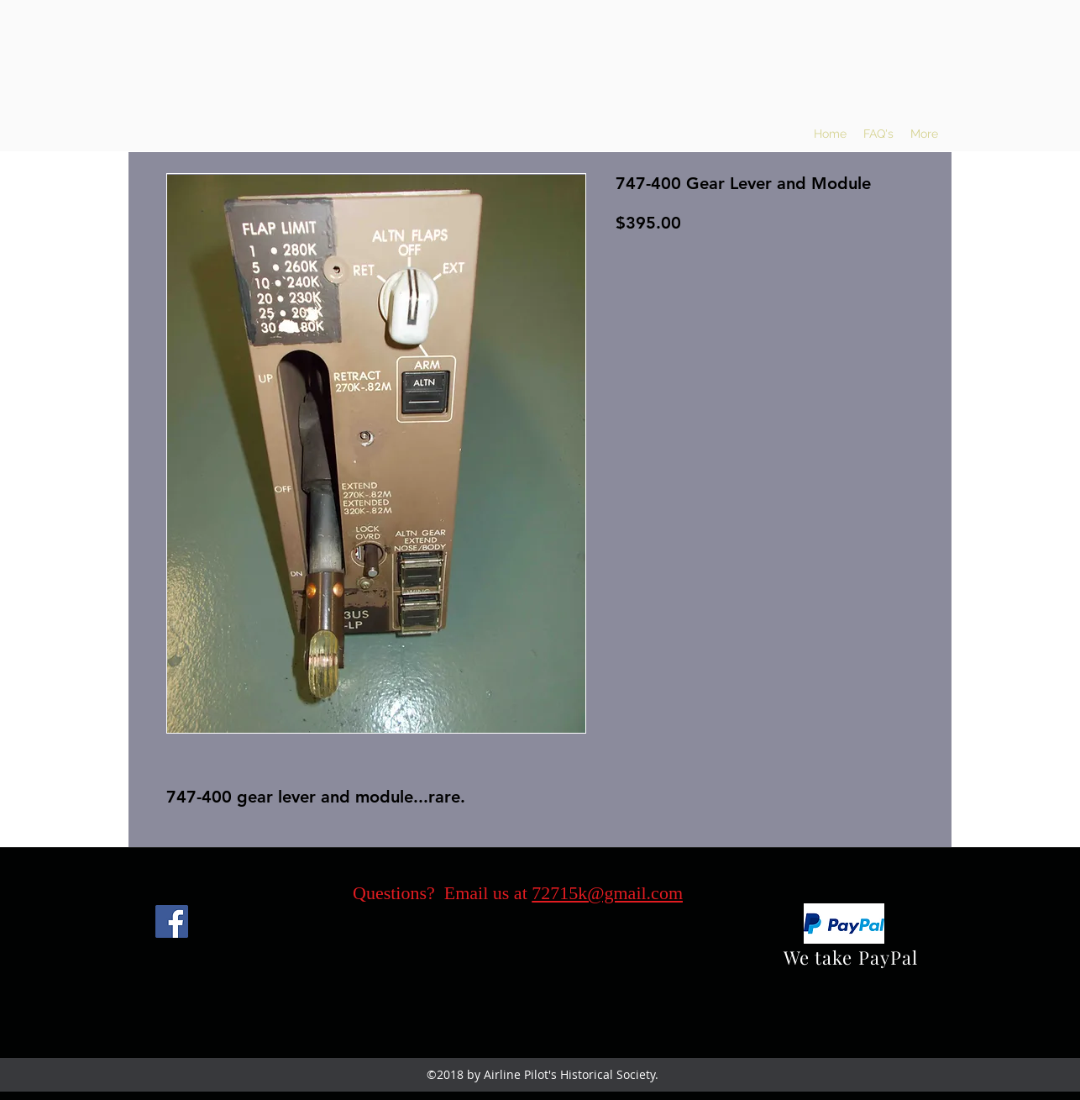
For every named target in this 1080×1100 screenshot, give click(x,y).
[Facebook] (171, 921)
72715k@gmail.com (607, 892)
